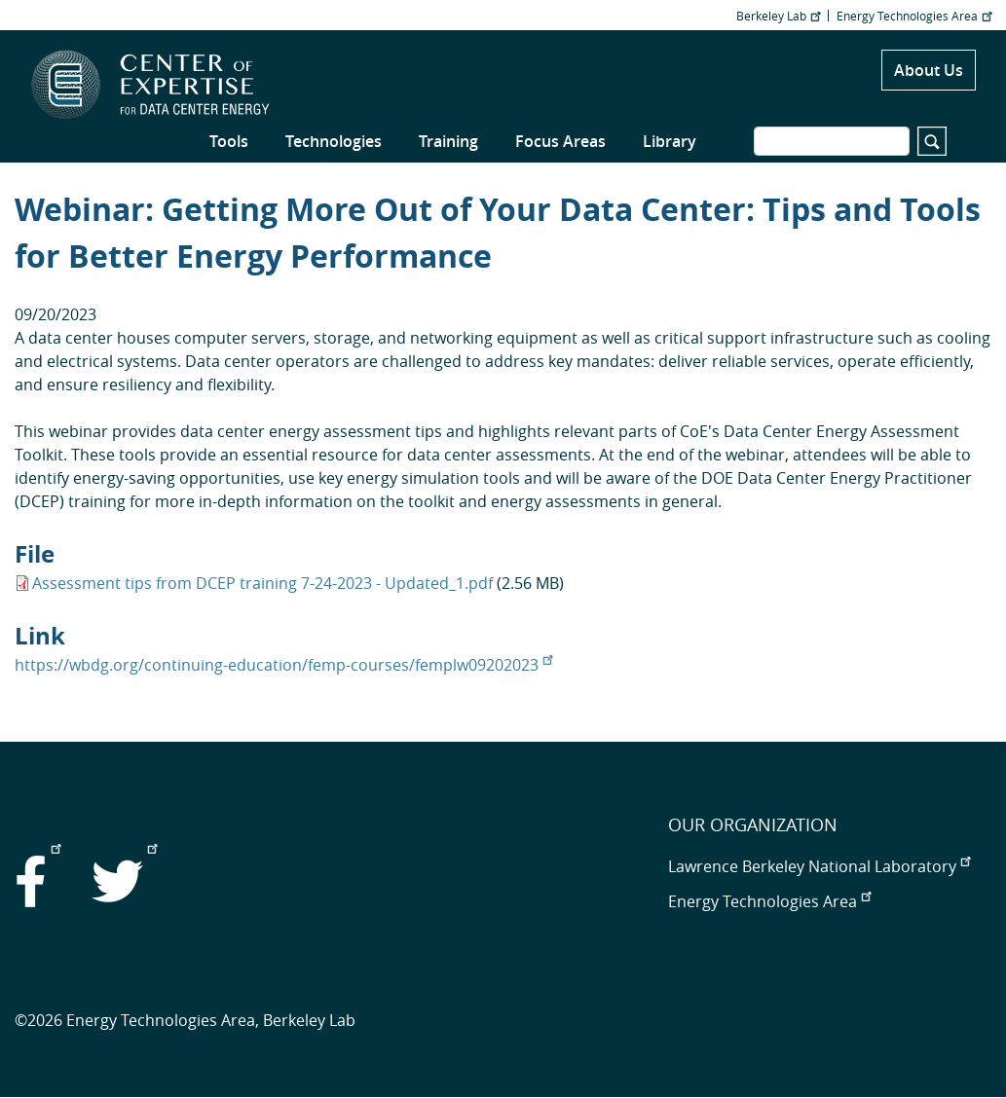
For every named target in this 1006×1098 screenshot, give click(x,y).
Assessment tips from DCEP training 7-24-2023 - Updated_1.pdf (262, 583)
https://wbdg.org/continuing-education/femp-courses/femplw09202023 (283, 665)
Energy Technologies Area (914, 15)
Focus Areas (560, 141)
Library (669, 141)
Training (448, 141)
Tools (228, 141)
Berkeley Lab (778, 15)
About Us (928, 70)
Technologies (333, 141)
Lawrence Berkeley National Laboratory (819, 866)
